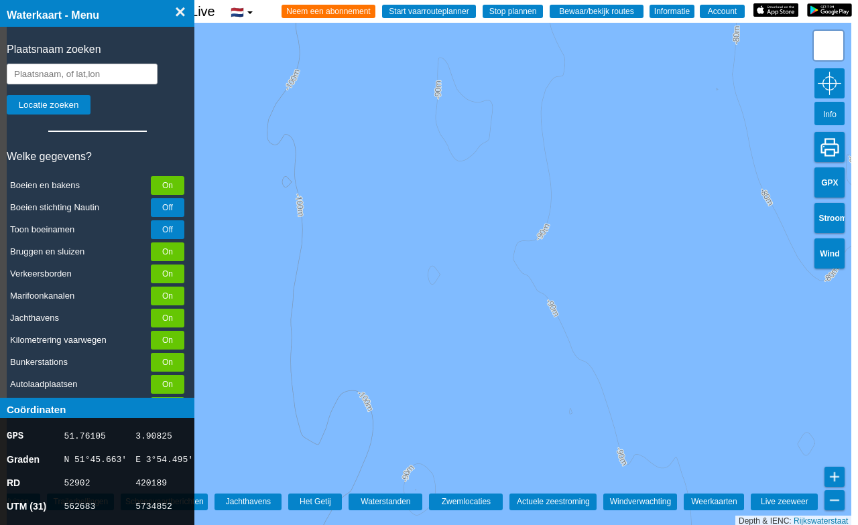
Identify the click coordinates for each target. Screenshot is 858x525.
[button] (828, 45)
